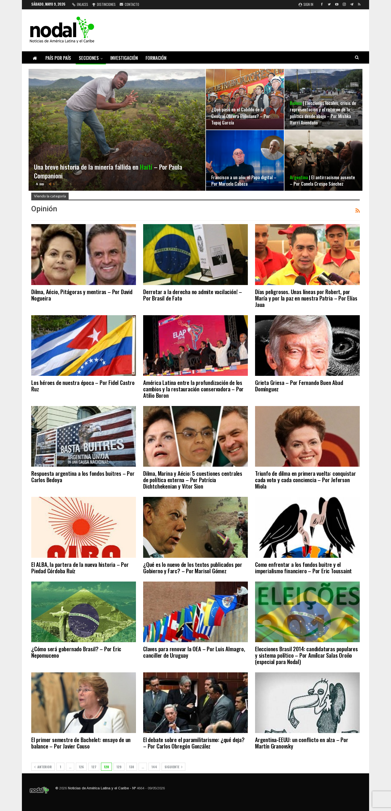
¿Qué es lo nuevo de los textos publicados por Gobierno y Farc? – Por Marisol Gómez (192, 567)
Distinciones (104, 4)
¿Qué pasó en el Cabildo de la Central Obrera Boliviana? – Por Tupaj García (240, 116)
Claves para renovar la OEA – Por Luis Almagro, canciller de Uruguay (194, 652)
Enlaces (80, 4)
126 (81, 767)
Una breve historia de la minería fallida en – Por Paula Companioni (108, 171)
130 (131, 767)
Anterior (43, 767)
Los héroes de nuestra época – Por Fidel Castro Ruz (83, 385)
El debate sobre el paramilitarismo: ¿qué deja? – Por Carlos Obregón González (194, 742)
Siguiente (173, 767)
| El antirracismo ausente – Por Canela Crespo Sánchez (322, 180)
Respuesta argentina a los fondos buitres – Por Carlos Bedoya (83, 476)
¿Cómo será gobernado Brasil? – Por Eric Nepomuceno (76, 652)
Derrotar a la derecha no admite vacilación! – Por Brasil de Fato (192, 294)
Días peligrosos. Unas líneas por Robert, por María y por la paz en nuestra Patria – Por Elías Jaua (306, 298)
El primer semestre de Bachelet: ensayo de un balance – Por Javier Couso (81, 742)
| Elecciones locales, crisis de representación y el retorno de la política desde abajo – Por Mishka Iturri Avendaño (323, 112)
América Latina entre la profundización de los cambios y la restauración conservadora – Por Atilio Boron (193, 388)
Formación (156, 57)
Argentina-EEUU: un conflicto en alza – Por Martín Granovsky (301, 742)
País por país (58, 57)
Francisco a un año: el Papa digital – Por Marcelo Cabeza (244, 180)
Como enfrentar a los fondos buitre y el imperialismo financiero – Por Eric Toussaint (303, 567)
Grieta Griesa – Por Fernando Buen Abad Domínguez (299, 385)
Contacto (129, 4)
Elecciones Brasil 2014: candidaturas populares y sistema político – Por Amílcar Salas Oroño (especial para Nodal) (306, 655)
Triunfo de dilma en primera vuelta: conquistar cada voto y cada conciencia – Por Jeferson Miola (305, 479)
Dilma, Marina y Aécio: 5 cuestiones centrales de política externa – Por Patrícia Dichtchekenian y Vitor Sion (192, 479)
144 (154, 767)
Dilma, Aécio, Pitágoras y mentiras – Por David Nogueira (81, 294)
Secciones (89, 57)
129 (119, 767)
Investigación (124, 57)
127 (93, 767)
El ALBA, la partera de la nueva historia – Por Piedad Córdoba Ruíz (80, 567)
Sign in (306, 4)
